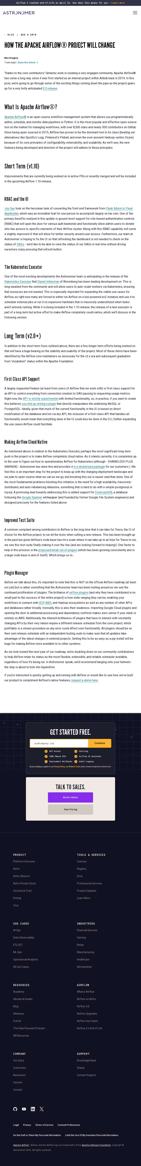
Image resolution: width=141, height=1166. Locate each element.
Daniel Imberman (48, 281)
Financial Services (87, 930)
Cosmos (81, 861)
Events (17, 1020)
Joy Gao (9, 208)
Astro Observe (21, 876)
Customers (19, 1067)
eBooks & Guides (22, 999)
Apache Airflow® (15, 117)
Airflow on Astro (86, 999)
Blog (9, 34)
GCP (41, 602)
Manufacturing (85, 952)
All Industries (84, 966)
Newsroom (19, 1075)
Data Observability (23, 937)
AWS (48, 602)
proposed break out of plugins (57, 550)
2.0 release (50, 88)
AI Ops (17, 930)
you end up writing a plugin (39, 403)
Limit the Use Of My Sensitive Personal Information (91, 1135)
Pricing (17, 898)
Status (81, 1067)
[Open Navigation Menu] (135, 13)
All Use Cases (21, 966)
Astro (16, 868)
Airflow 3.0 (83, 1006)
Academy (18, 991)
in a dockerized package (89, 466)
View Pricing (70, 809)
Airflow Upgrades (87, 1013)
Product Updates (86, 890)
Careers (17, 1082)
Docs (80, 876)
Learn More (83, 898)
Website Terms (74, 767)
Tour (16, 905)
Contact (17, 1089)
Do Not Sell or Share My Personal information (37, 1135)
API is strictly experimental (40, 398)
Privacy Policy (59, 767)
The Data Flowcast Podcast (29, 1028)
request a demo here (84, 680)
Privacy (27, 1125)
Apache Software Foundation (96, 1145)
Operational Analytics (25, 959)
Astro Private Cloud (24, 883)
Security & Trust (22, 890)
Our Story (18, 1060)
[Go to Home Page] (67, 13)
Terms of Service (44, 1125)
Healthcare (83, 959)
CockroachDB (103, 492)
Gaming (81, 937)
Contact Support (86, 1075)
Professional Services (89, 883)
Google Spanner (32, 497)
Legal (16, 1125)
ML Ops (17, 952)
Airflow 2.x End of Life (89, 1028)
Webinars (18, 1013)
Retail (80, 944)
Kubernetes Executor (17, 281)
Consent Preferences (69, 1125)
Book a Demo (70, 797)
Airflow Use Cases (87, 1020)
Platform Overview (24, 861)
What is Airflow (85, 991)
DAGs (20, 244)
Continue (99, 743)
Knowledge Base (86, 1060)
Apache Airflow (21, 1145)
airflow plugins (78, 592)
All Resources (21, 1035)
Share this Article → (28, 62)
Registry (81, 868)
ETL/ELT (18, 944)
